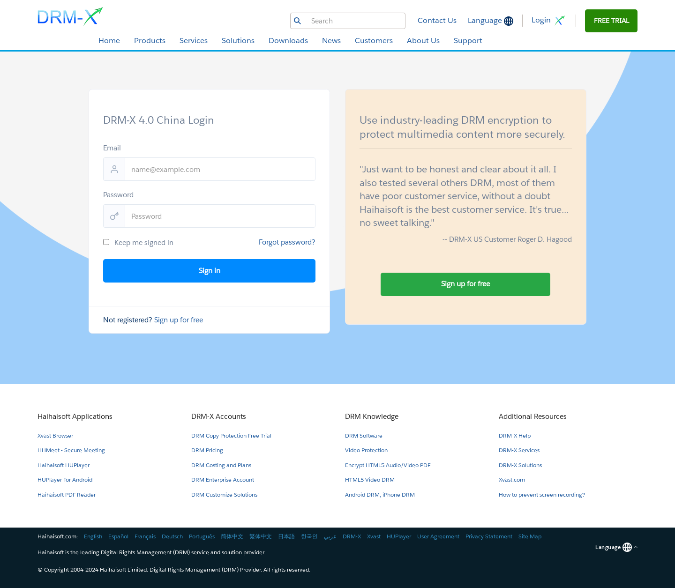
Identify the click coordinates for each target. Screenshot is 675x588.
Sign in (209, 270)
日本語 (286, 536)
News (331, 40)
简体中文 (232, 536)
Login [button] (549, 21)
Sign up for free (178, 319)
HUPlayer (399, 536)
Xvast (374, 536)
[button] (611, 20)
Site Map (529, 536)
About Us (423, 40)
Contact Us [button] (437, 20)
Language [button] (486, 20)
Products (149, 40)
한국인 (309, 536)
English (93, 536)
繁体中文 (260, 536)
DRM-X (352, 536)
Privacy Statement (488, 536)
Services (194, 40)
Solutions (238, 40)
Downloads (288, 40)
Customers (374, 40)
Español (118, 536)
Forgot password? (287, 242)
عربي (330, 536)
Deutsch (172, 536)
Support (468, 40)
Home (109, 40)
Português (202, 536)
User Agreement (438, 536)
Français (145, 536)
